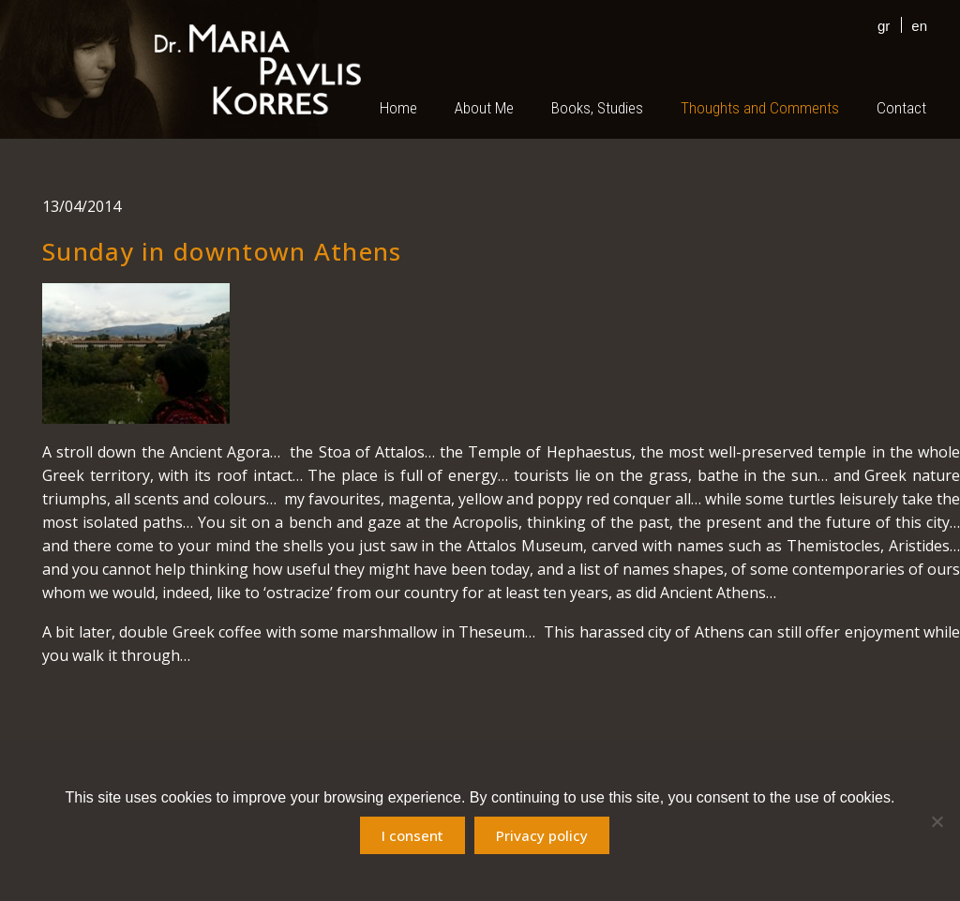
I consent (412, 835)
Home (398, 107)
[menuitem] (879, 25)
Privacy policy (542, 835)
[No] (936, 821)
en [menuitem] (919, 26)
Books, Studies (597, 107)
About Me (484, 107)
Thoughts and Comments (760, 107)
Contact (901, 107)
